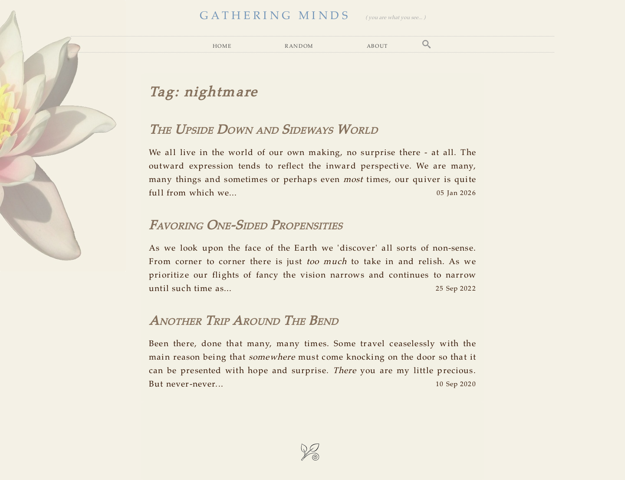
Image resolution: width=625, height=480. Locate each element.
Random (299, 46)
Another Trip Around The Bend (243, 321)
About (377, 46)
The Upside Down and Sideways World (263, 130)
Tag (161, 92)
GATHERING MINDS (275, 16)
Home (222, 46)
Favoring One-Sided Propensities (245, 226)
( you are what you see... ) (395, 17)
